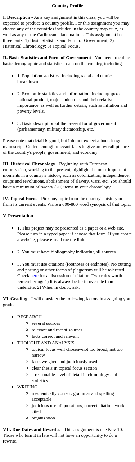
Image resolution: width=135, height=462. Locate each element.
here (34, 275)
